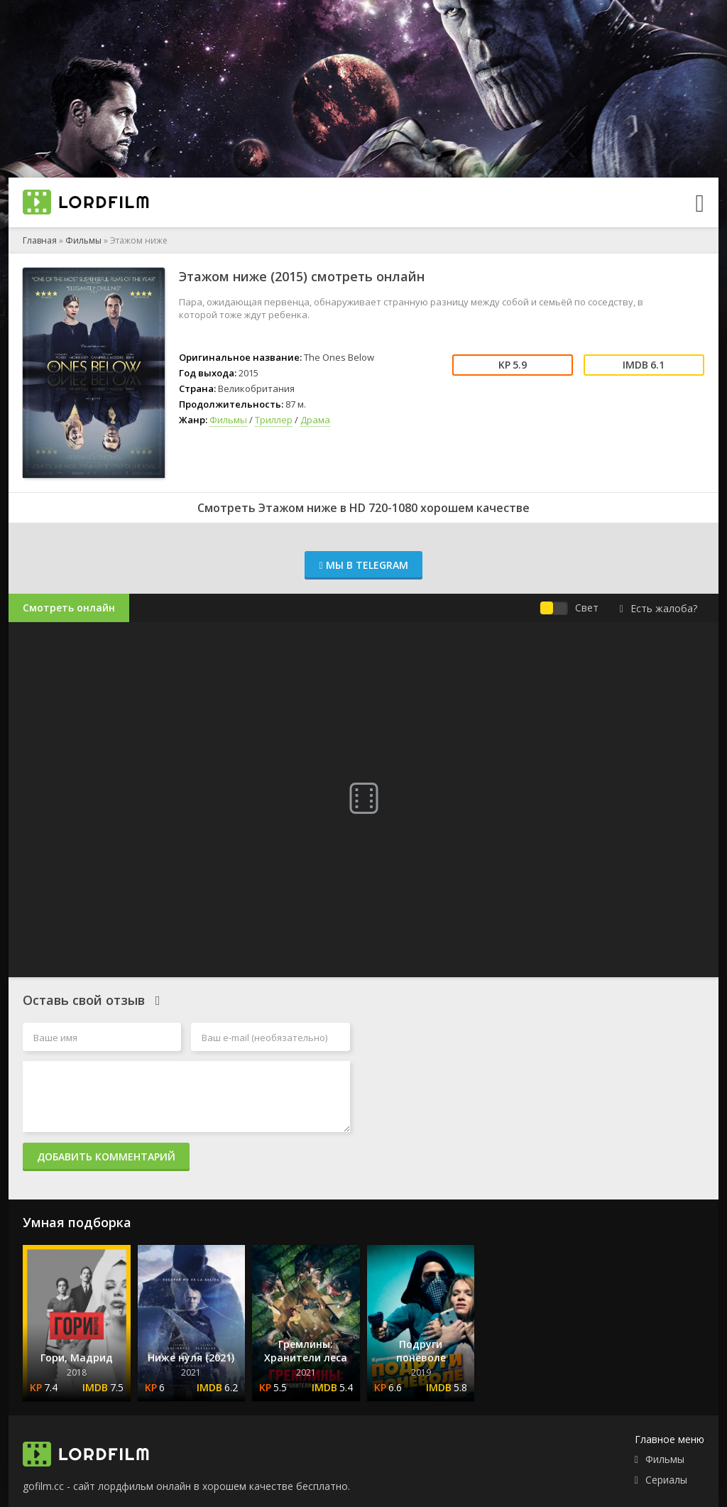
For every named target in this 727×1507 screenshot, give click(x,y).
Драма (315, 419)
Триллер (274, 419)
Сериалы (666, 1479)
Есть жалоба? (658, 608)
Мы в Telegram (363, 565)
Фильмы (83, 240)
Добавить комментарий (106, 1156)
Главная (40, 240)
